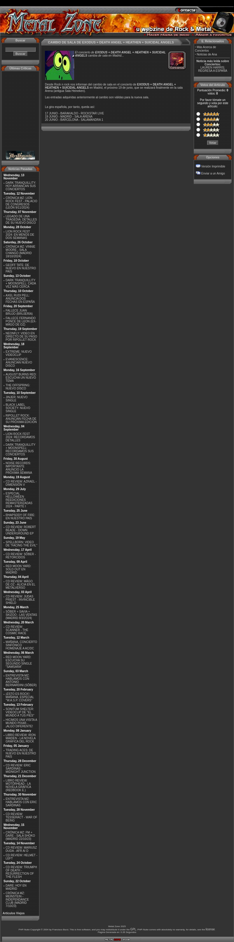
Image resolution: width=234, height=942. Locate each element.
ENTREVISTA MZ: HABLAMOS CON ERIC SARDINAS (21, 802)
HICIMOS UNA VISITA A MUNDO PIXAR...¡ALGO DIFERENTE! (21, 723)
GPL (133, 929)
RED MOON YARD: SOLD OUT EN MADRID (18, 569)
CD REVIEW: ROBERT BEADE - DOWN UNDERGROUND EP (21, 530)
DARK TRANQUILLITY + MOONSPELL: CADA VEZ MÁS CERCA (21, 283)
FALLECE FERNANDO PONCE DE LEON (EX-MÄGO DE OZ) (21, 321)
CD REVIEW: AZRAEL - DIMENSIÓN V (21, 483)
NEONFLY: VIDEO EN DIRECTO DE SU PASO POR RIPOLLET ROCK (21, 336)
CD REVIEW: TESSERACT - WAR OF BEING (21, 817)
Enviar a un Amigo (213, 173)
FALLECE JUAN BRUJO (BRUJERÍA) (19, 312)
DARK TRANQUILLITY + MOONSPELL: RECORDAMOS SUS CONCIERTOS (20, 449)
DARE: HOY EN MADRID (16, 887)
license (210, 929)
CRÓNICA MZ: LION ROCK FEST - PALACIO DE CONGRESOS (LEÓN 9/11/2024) (21, 202)
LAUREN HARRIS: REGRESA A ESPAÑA (212, 69)
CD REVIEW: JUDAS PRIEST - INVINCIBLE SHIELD (20, 599)
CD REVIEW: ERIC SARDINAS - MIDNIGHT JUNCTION (21, 768)
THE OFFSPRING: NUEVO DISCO (18, 387)
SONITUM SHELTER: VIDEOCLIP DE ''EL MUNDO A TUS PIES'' (20, 712)
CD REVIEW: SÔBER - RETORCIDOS (21, 556)
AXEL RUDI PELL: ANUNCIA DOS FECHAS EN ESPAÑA (20, 298)
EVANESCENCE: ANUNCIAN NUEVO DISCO (19, 362)
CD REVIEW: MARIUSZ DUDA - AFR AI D (21, 849)
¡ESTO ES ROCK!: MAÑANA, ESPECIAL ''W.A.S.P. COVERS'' (20, 697)
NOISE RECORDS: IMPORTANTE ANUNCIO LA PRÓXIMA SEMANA (19, 468)
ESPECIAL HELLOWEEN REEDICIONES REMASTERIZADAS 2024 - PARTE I (19, 500)
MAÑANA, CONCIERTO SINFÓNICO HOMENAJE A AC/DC (21, 645)
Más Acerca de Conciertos (205, 49)
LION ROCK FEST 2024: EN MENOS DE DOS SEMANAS (20, 235)
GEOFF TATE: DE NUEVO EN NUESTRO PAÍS (21, 268)
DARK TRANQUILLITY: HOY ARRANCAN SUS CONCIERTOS (21, 186)
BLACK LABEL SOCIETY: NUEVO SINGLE (18, 408)
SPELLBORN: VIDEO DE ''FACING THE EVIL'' (21, 544)
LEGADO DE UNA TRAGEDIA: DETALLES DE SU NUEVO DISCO (21, 219)
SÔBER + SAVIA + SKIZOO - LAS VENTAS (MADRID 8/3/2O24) (21, 615)
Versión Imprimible (213, 166)
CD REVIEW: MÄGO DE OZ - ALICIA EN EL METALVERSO (20, 584)
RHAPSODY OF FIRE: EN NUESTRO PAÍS (20, 516)
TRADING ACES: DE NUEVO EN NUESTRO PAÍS (21, 753)
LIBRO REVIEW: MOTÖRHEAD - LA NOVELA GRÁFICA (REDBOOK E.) (18, 785)
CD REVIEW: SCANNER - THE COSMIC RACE (17, 630)
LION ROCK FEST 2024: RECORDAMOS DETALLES (20, 437)
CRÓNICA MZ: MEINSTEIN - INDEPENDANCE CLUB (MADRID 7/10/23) (17, 900)
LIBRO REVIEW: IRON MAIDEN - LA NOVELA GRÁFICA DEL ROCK (21, 738)
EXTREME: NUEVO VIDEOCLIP (19, 353)
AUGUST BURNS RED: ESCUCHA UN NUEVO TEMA (21, 377)
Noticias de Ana (207, 54)
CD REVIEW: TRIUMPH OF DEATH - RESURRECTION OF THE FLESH (21, 872)
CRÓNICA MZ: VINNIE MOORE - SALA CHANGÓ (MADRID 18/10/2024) (20, 251)
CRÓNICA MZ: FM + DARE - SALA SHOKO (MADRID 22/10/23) (20, 835)
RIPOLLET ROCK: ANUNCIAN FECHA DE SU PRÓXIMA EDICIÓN (21, 419)
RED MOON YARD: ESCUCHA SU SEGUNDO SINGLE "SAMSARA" (19, 662)
